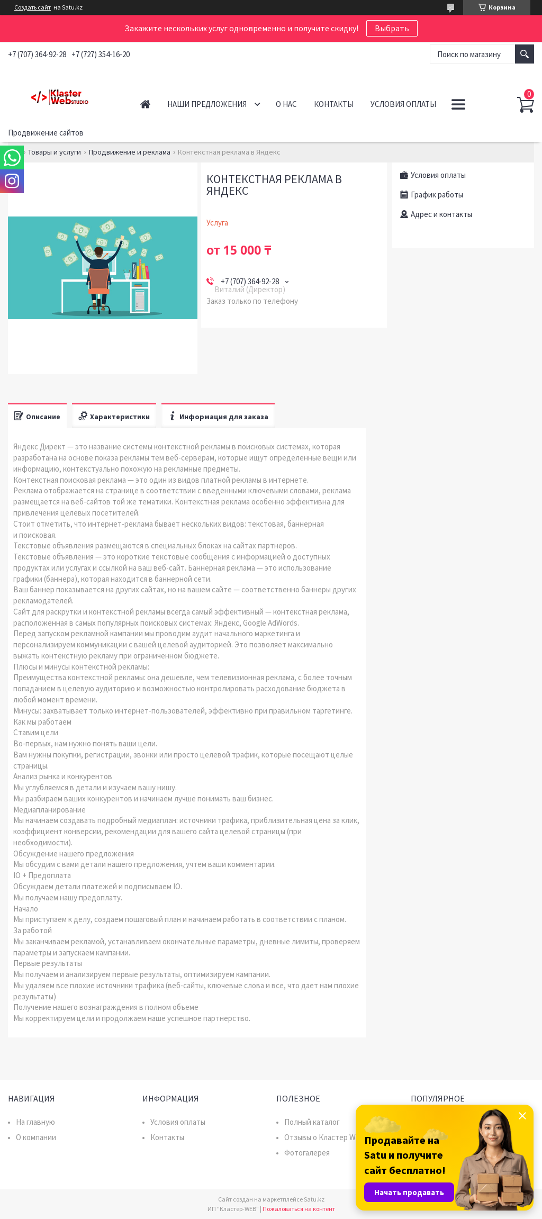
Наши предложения (207, 104)
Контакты (334, 104)
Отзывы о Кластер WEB (324, 1137)
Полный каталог (312, 1122)
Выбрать (392, 28)
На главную (35, 1122)
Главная (145, 104)
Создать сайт (32, 7)
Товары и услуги (54, 152)
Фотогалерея (307, 1153)
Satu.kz (314, 1199)
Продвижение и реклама (129, 152)
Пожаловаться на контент (299, 1209)
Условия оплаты (403, 104)
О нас (286, 104)
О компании (36, 1137)
